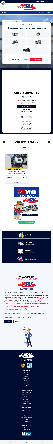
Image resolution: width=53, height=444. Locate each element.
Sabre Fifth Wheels (26, 306)
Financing (26, 384)
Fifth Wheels (38, 35)
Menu (5, 12)
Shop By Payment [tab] (17, 21)
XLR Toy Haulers (13, 309)
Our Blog (26, 415)
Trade (26, 382)
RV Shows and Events (26, 417)
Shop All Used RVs (25, 59)
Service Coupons (26, 398)
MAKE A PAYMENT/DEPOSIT (26, 222)
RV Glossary (26, 421)
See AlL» (26, 148)
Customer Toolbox (26, 403)
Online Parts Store (26, 394)
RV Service (26, 396)
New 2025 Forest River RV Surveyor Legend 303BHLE (16, 172)
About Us (8, 321)
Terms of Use (36, 442)
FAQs (26, 419)
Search (40, 12)
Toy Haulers (15, 43)
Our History (18, 321)
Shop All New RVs (15, 59)
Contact (47, 12)
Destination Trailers (38, 43)
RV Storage (26, 401)
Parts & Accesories (26, 392)
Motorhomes (26, 51)
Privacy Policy (42, 442)
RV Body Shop (26, 399)
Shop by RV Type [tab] (7, 21)
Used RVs (26, 374)
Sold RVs (26, 385)
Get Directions (26, 106)
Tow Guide (26, 380)
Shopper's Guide (26, 378)
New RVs (26, 372)
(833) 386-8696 (40, 1)
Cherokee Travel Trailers (15, 302)
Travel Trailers (15, 35)
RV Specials (26, 376)
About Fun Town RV (26, 410)
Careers (26, 414)
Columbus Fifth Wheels (14, 303)
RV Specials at (36, 59)
